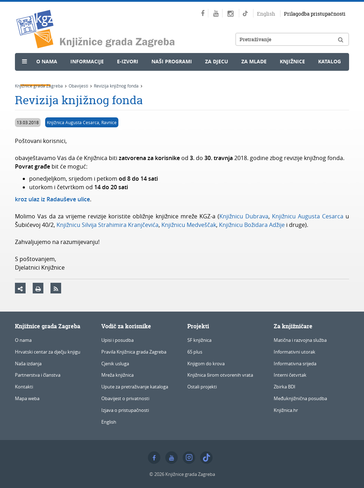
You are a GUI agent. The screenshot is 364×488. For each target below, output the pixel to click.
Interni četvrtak (290, 375)
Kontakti (24, 386)
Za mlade (254, 61)
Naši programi (171, 61)
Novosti (35, 77)
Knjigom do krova (206, 363)
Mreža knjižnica (117, 375)
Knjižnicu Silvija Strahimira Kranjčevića (108, 225)
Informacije (87, 61)
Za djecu (216, 61)
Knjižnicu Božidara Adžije (252, 225)
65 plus (194, 352)
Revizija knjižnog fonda (116, 86)
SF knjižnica (199, 340)
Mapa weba (27, 398)
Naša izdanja (28, 363)
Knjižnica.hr (286, 410)
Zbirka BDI (284, 386)
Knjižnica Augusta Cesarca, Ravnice (82, 122)
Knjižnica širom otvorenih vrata (220, 375)
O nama (46, 61)
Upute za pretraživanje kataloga (134, 386)
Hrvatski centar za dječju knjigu (47, 352)
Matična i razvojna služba (300, 340)
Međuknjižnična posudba (300, 398)
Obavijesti (78, 86)
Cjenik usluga (115, 363)
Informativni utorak (294, 352)
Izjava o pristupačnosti (125, 410)
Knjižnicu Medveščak (188, 225)
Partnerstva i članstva (37, 375)
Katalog (329, 61)
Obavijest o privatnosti (125, 398)
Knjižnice (292, 61)
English (266, 13)
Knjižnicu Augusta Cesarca (307, 216)
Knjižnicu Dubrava (243, 216)
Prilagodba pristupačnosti (315, 13)
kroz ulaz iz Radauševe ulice (52, 199)
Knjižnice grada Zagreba (39, 86)
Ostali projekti (202, 386)
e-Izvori (127, 61)
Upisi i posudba (117, 340)
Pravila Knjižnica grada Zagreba (133, 352)
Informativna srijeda (295, 363)
